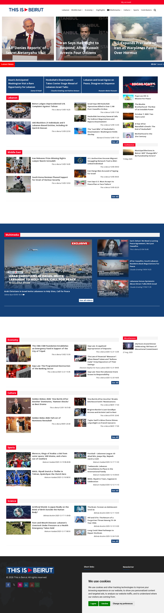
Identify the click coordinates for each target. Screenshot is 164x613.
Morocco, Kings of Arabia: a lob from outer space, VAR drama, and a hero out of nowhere (49, 456)
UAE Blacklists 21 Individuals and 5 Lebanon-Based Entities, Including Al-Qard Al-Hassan (50, 125)
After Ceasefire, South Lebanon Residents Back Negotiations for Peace (144, 263)
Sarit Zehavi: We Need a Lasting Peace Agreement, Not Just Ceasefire (144, 243)
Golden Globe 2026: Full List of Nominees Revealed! (46, 419)
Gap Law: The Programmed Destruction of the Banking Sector (51, 367)
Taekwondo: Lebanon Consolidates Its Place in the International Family (100, 469)
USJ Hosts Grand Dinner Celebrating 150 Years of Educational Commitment (146, 346)
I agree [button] (93, 604)
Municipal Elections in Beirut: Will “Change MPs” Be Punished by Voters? (146, 153)
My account (126, 2)
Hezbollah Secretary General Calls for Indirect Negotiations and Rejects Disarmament (103, 119)
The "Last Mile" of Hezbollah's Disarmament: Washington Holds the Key (102, 132)
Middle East (77, 10)
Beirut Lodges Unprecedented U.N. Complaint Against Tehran (48, 105)
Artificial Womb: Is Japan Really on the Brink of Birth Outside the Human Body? (50, 509)
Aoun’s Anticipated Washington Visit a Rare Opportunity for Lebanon (21, 83)
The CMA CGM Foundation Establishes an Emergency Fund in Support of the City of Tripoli (50, 348)
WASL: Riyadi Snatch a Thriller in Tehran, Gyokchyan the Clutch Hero (49, 472)
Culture (127, 10)
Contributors (146, 10)
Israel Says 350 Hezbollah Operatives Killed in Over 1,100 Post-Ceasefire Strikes (101, 106)
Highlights (100, 10)
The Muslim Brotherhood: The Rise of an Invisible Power (145, 107)
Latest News (7, 64)
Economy (89, 10)
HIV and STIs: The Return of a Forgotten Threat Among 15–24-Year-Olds (102, 520)
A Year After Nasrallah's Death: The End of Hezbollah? (145, 126)
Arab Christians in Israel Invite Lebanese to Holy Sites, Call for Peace (37, 291)
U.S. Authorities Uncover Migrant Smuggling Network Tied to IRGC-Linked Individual (102, 161)
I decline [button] (104, 604)
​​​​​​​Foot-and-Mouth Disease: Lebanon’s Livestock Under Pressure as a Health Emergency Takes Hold (50, 525)
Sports (136, 10)
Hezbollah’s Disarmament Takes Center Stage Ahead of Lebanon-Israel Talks (61, 83)
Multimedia (114, 10)
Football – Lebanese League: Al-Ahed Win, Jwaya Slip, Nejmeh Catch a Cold (102, 456)
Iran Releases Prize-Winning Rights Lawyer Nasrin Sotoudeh (49, 159)
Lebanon (65, 10)
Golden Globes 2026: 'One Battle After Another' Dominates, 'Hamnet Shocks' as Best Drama (50, 401)
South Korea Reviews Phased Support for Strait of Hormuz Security (50, 178)
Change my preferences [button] (123, 604)
